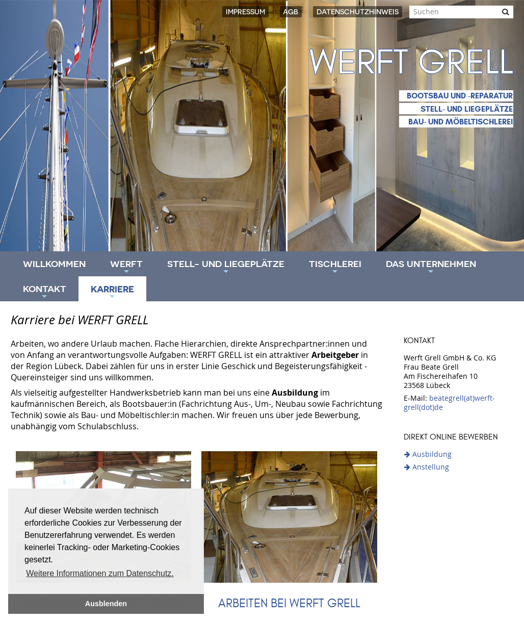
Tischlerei (335, 267)
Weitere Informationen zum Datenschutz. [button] (100, 573)
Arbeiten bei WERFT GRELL (289, 604)
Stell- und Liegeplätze (467, 109)
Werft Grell (411, 62)
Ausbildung (428, 454)
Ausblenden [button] (106, 604)
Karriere (112, 292)
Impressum (245, 12)
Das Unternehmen (431, 267)
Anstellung (426, 467)
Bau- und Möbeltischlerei (460, 121)
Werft (126, 267)
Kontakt (44, 292)
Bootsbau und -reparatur (460, 95)
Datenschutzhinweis (358, 12)
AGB (290, 12)
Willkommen (54, 263)
